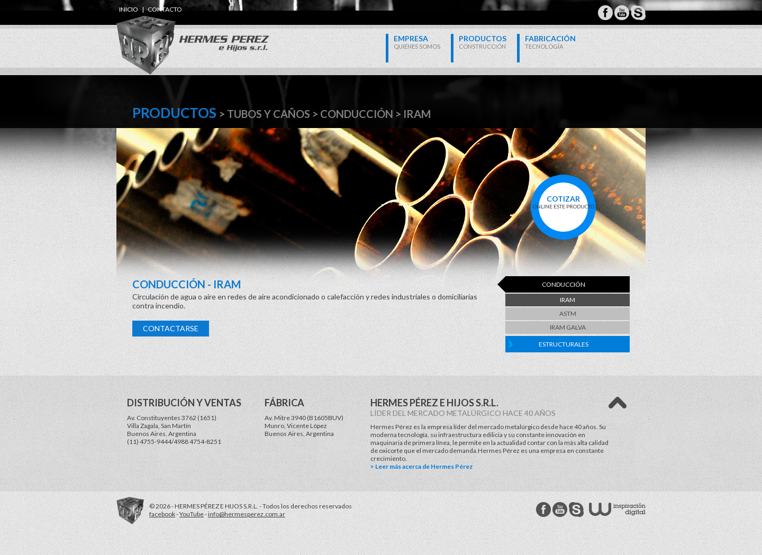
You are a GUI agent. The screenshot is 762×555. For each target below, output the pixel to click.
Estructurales (563, 344)
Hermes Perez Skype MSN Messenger (638, 12)
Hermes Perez (174, 34)
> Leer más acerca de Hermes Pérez (421, 466)
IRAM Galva (568, 327)
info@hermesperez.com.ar (246, 514)
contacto (165, 9)
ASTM (567, 313)
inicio (128, 9)
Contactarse (170, 328)
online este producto (563, 202)
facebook (162, 514)
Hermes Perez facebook (543, 509)
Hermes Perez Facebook (605, 12)
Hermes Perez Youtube (621, 12)
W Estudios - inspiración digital (617, 509)
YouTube (191, 514)
